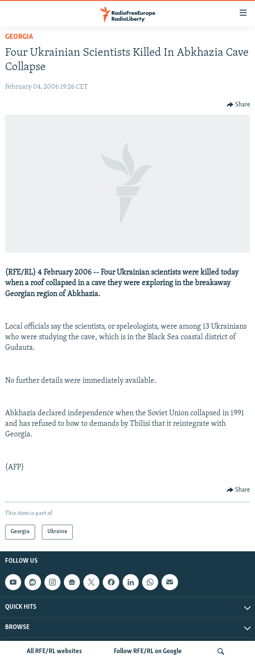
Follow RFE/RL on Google (148, 651)
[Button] (238, 104)
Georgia (19, 37)
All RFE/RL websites (54, 651)
